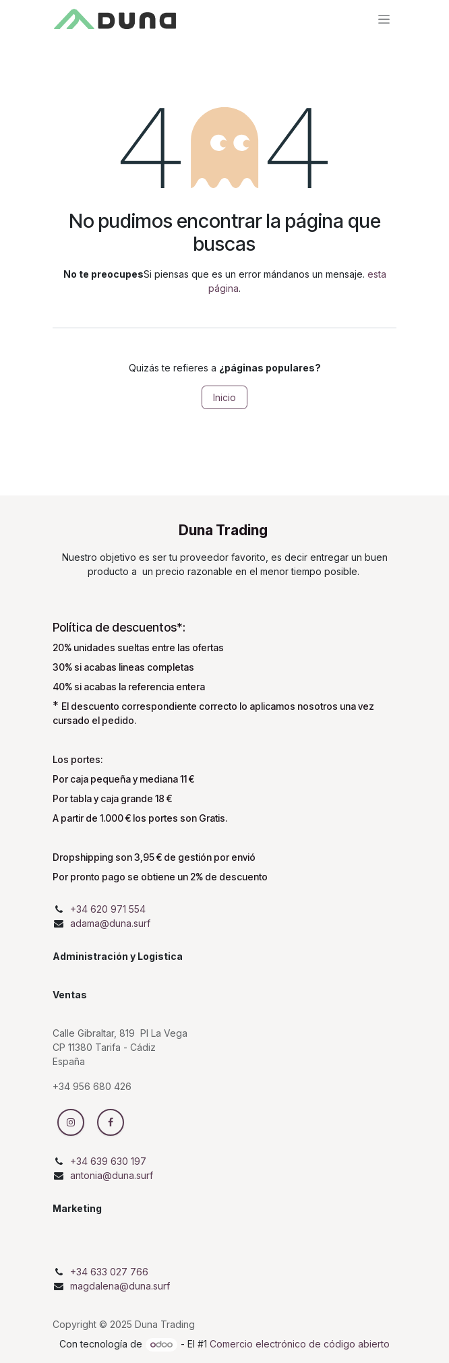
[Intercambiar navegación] (383, 18)
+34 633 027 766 (109, 1271)
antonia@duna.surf (111, 1175)
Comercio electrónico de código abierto (300, 1344)
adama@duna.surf (110, 923)
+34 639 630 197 (108, 1161)
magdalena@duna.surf (120, 1286)
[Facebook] (110, 1122)
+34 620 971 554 (108, 909)
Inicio (224, 397)
